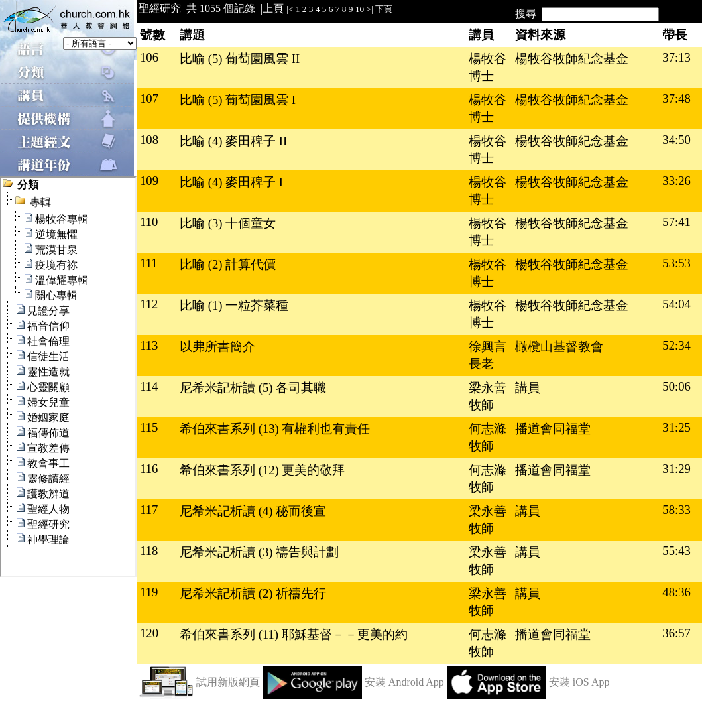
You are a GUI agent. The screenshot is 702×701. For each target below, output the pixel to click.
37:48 (676, 98)
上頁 (273, 8)
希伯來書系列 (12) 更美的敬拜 (262, 470)
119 (149, 592)
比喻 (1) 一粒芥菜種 (234, 305)
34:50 (676, 140)
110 (149, 222)
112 (149, 304)
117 (149, 510)
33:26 (676, 181)
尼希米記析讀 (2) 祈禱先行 (253, 593)
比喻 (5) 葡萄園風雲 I (238, 100)
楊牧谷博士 (487, 67)
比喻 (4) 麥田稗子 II (233, 141)
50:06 (676, 386)
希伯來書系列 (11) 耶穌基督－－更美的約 (294, 634)
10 (359, 9)
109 (149, 181)
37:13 (676, 57)
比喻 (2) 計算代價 (228, 264)
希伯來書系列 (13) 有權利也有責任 (275, 429)
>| (370, 9)
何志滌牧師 (487, 437)
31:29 (676, 469)
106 (149, 57)
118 (149, 551)
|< (289, 9)
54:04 (676, 304)
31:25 (676, 427)
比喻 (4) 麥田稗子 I (231, 182)
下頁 (383, 9)
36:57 (676, 633)
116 (149, 469)
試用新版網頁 (228, 682)
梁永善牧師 (487, 396)
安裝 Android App (404, 682)
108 (149, 140)
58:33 (676, 510)
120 (149, 633)
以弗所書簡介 (217, 346)
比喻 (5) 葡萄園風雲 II (240, 59)
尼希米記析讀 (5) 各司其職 (253, 388)
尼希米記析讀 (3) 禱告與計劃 (259, 552)
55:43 (676, 551)
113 (149, 345)
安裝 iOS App (579, 682)
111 (149, 263)
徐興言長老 (487, 355)
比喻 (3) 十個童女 (228, 223)
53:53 (676, 263)
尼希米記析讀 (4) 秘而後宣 (253, 511)
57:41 (676, 222)
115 (149, 427)
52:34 (676, 345)
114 (149, 386)
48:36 (676, 592)
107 (149, 98)
